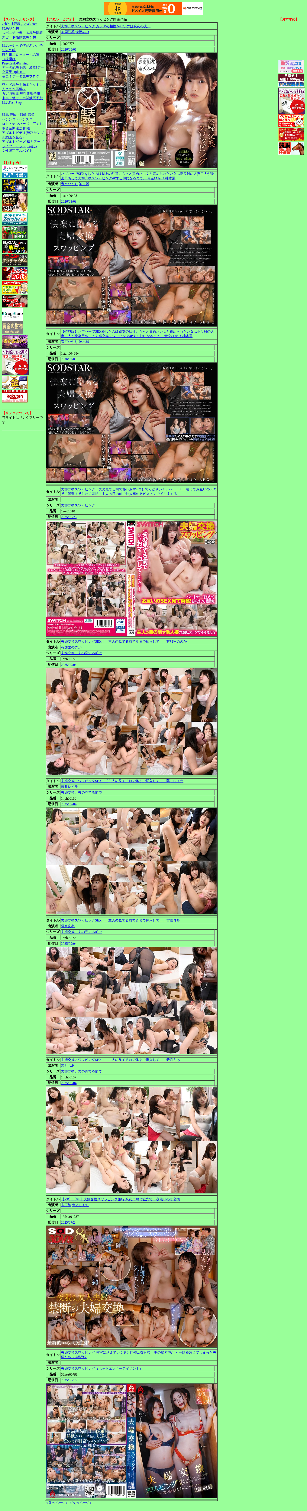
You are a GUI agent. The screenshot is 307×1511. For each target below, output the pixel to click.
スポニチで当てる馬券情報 (22, 33)
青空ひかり (69, 184)
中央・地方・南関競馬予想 (22, 98)
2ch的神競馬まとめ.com (20, 24)
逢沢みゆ (82, 32)
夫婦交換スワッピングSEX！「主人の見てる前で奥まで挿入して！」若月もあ (120, 1060)
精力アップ (35, 141)
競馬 (5, 115)
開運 (26, 128)
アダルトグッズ (14, 141)
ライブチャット (14, 146)
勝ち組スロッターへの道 (20, 54)
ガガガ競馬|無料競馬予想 (21, 93)
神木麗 (84, 184)
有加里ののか (71, 647)
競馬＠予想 (10, 28)
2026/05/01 (69, 49)
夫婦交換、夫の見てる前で (81, 653)
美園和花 (68, 32)
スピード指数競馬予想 (19, 37)
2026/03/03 (69, 201)
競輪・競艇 (18, 115)
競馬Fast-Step (12, 102)
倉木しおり (80, 1205)
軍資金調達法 (12, 128)
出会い (32, 146)
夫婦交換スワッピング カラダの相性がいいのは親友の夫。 (106, 26)
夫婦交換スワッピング (78, 505)
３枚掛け (9, 59)
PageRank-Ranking (15, 63)
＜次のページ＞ (81, 1503)
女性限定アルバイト (17, 150)
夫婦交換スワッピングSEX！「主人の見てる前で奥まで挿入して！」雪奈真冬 (120, 920)
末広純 (66, 1205)
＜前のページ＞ (57, 1503)
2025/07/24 (69, 1222)
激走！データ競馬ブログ (20, 76)
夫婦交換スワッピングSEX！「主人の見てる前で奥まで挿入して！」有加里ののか (124, 641)
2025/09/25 (69, 517)
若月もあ (68, 1065)
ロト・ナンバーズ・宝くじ (22, 124)
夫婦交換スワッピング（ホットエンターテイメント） (102, 1368)
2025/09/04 (69, 665)
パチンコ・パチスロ (17, 119)
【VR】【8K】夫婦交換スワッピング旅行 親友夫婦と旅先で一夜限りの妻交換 (120, 1199)
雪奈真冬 (68, 926)
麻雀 (31, 115)
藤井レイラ (69, 786)
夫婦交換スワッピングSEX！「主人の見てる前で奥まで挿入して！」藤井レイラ (122, 781)
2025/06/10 (69, 1380)
